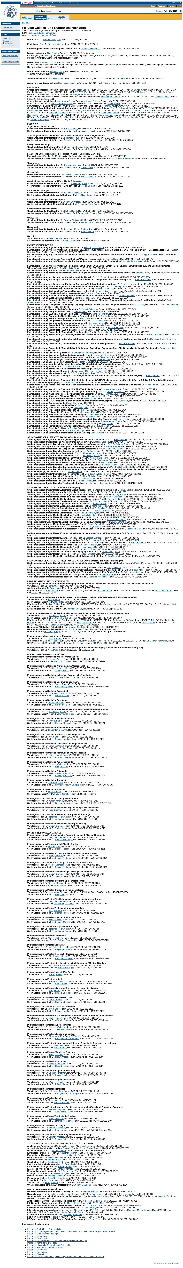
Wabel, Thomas (88, 149)
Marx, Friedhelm (88, 177)
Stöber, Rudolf (69, 117)
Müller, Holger (90, 398)
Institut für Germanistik (37, 1238)
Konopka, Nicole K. (76, 627)
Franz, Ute (52, 586)
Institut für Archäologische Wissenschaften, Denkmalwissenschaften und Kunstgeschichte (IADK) (71, 1231)
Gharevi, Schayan (127, 296)
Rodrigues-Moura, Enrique (100, 115)
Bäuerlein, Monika (81, 298)
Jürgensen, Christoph (92, 453)
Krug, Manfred (160, 92)
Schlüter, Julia (66, 268)
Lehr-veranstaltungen (27, 18)
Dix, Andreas (41, 92)
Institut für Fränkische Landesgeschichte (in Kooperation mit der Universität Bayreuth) (65, 1257)
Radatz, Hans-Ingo (63, 840)
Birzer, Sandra (83, 90)
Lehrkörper (7, 38)
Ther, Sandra (53, 53)
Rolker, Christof (88, 186)
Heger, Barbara (93, 101)
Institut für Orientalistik (37, 1250)
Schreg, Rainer (107, 277)
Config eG (170, 1263)
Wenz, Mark (55, 588)
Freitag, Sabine (53, 604)
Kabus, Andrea (152, 376)
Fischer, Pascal (88, 131)
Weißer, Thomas (76, 643)
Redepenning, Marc (110, 113)
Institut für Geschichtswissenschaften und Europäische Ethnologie (57, 1241)
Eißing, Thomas (110, 291)
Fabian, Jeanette (34, 110)
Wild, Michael (122, 401)
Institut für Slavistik (35, 1254)
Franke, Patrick (88, 222)
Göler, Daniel (87, 168)
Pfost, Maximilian (84, 622)
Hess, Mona (103, 501)
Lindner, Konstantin (142, 110)
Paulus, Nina (57, 1217)
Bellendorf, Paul (126, 108)
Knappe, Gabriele (149, 254)
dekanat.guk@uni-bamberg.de (43, 33)
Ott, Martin (56, 156)
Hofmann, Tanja (57, 71)
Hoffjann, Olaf (57, 78)
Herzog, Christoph (76, 430)
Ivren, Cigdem (100, 369)
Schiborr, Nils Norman (94, 248)
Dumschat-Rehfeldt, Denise (162, 339)
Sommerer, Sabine (63, 1029)
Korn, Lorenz (118, 522)
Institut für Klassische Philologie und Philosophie (49, 1245)
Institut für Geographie (37, 1236)
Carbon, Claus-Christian (66, 618)
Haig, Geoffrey (120, 440)
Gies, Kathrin (87, 195)
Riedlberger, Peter (77, 94)
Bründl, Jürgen (140, 90)
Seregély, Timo (142, 273)
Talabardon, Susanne (107, 460)
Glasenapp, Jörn (96, 540)
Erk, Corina (87, 405)
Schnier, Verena (94, 293)
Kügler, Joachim (100, 483)
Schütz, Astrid (148, 622)
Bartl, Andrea (52, 590)
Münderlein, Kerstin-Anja (138, 261)
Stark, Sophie (114, 103)
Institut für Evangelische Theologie (42, 1234)
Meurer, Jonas (87, 330)
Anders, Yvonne (53, 620)
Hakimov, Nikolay (69, 428)
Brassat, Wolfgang (89, 140)
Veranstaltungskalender (10, 62)
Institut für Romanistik (37, 1252)
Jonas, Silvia (87, 204)
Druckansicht (8, 28)
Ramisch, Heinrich (66, 1146)
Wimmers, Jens (81, 408)
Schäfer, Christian (163, 115)
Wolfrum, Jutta (169, 348)
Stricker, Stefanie (120, 78)
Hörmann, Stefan (170, 604)
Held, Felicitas (137, 305)
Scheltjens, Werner (163, 590)
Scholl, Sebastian (90, 309)
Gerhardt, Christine (63, 661)
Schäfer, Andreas (123, 158)
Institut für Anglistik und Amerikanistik (44, 1229)
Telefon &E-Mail (61, 18)
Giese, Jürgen (95, 1219)
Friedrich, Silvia (49, 62)
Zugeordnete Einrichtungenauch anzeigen (8, 43)
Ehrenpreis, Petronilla (83, 353)
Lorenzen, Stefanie (57, 113)
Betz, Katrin (107, 424)
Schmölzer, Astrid (128, 284)
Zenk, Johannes (105, 394)
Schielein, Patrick (96, 323)
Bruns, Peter (51, 641)
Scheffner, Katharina (72, 1215)
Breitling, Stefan (102, 289)
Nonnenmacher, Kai (52, 39)
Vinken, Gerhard (75, 472)
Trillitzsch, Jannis (162, 97)
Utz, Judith (71, 403)
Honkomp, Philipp (52, 632)
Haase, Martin (87, 232)
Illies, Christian (89, 476)
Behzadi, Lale (72, 270)
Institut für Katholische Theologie (42, 1243)
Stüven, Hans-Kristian (100, 360)
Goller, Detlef (131, 364)
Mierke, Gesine (62, 696)
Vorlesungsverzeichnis (10, 56)
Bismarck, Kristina (127, 344)
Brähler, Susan (112, 259)
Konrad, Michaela (100, 92)
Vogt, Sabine (107, 462)
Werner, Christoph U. (90, 49)
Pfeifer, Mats (105, 357)
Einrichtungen (27, 23)
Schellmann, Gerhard (57, 1157)
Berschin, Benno (104, 590)
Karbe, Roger (75, 876)
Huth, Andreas (61, 766)
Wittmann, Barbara (63, 819)
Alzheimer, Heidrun (115, 449)
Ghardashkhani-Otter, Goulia (84, 371)
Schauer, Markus (109, 465)
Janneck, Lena (110, 389)
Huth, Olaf (59, 894)
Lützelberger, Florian (110, 97)
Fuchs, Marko (86, 410)
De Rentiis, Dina (61, 602)
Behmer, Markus (74, 609)
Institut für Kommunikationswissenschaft (45, 1247)
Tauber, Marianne (55, 44)
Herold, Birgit (72, 1194)
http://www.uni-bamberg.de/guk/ (42, 35)
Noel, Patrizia (54, 650)
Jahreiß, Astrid (80, 312)
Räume (49, 19)
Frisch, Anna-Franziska (61, 103)
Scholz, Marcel (75, 629)
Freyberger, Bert (101, 355)
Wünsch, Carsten (89, 213)
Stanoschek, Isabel (66, 83)
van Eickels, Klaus (91, 456)
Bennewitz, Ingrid (66, 714)
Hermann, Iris (108, 106)
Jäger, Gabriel (94, 414)
